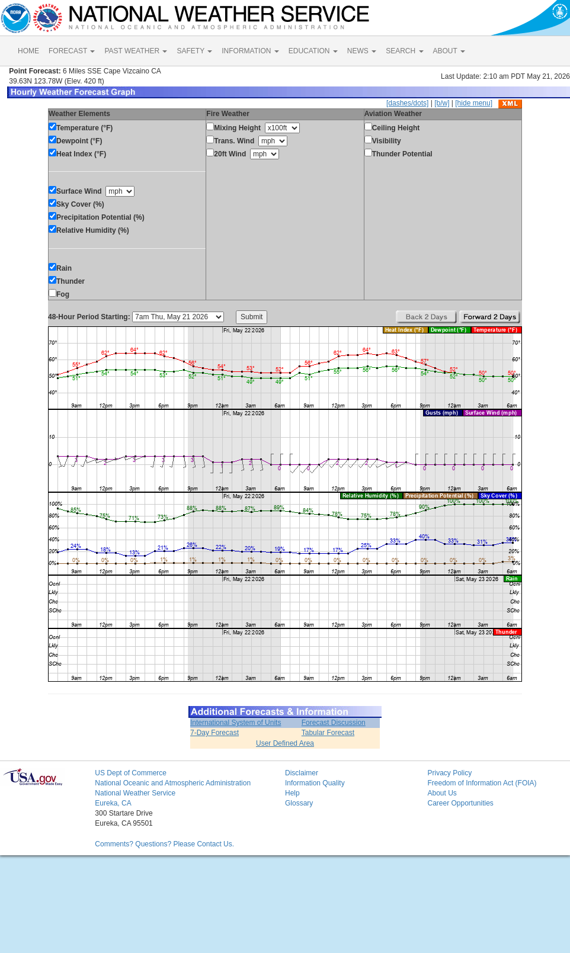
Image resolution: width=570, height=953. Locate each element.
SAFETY (194, 51)
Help (292, 793)
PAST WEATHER (135, 51)
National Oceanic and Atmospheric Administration (173, 783)
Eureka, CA (113, 803)
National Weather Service (135, 793)
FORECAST (72, 51)
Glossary (299, 803)
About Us (441, 793)
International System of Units (235, 722)
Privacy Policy (449, 773)
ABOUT (449, 51)
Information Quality (315, 783)
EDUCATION (313, 51)
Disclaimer (301, 773)
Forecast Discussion (334, 722)
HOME (28, 51)
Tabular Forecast (328, 733)
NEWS (361, 51)
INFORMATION (250, 51)
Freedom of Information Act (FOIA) (481, 783)
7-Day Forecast (214, 733)
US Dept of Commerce (130, 773)
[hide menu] (473, 103)
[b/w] (441, 103)
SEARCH (404, 51)
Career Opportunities (460, 803)
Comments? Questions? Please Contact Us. (164, 844)
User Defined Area (285, 743)
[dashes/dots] (407, 103)
